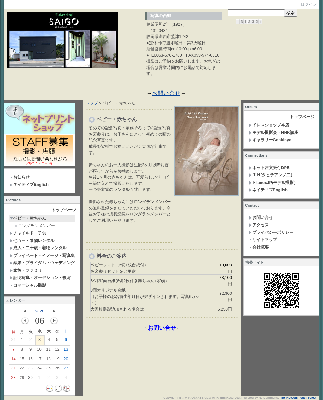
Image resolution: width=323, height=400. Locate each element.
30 (30, 379)
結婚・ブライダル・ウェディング (42, 262)
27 (65, 369)
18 (48, 360)
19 (57, 360)
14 (13, 360)
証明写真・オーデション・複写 (40, 277)
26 (57, 369)
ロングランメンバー (35, 225)
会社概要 (259, 247)
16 (30, 360)
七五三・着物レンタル (32, 240)
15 (22, 360)
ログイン (309, 4)
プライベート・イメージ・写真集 (42, 255)
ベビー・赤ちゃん (28, 218)
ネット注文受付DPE (269, 167)
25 (48, 369)
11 (48, 351)
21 (13, 369)
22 (22, 369)
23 (30, 369)
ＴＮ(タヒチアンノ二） (272, 175)
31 (13, 341)
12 (57, 351)
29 (22, 379)
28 (13, 379)
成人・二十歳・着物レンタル (38, 247)
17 (39, 360)
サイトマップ (263, 239)
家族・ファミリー (28, 270)
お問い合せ (166, 93)
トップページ (63, 210)
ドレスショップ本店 (269, 125)
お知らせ (20, 177)
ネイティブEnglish (29, 184)
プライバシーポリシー (271, 232)
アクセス (259, 224)
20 (65, 360)
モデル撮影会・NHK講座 (273, 132)
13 (65, 351)
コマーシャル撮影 (28, 285)
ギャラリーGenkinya (270, 139)
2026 (39, 311)
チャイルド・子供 (28, 233)
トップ (91, 103)
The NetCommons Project (298, 397)
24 (39, 369)
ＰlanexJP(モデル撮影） (273, 182)
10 (39, 351)
